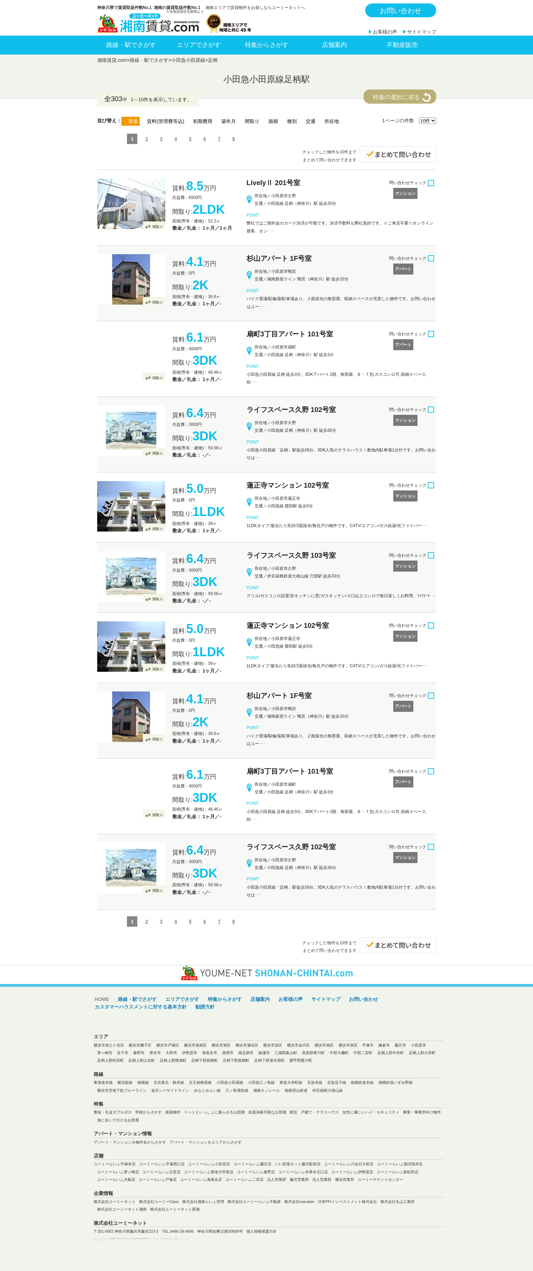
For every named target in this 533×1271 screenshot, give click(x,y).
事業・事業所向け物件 (422, 1112)
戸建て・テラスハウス (320, 1112)
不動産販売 (402, 44)
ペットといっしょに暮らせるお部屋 (214, 1112)
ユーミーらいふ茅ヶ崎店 (118, 1172)
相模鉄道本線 (362, 1082)
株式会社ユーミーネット (115, 1202)
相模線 (143, 1082)
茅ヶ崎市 (104, 1053)
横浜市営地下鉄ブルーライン (122, 1090)
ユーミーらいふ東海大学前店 (208, 1172)
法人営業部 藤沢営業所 (288, 1179)
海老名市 (209, 1053)
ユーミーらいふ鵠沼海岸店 (400, 1164)
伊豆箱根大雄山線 (327, 1090)
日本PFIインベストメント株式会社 (347, 1202)
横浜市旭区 (221, 1045)
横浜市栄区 (272, 1045)
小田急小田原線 (188, 60)
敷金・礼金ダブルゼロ (113, 1112)
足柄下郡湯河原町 (269, 1060)
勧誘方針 (205, 1007)
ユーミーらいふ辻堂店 (162, 1172)
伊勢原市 (189, 1053)
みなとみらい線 (207, 1090)
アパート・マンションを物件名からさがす (130, 1142)
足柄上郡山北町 (141, 1060)
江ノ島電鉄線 (237, 1090)
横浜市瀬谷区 (247, 1045)
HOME (102, 999)
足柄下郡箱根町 (204, 1060)
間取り (158, 227)
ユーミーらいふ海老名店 (201, 1179)
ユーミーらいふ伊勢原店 (352, 1172)
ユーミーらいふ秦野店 (256, 1172)
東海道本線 (103, 1082)
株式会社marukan (299, 1202)
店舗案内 (334, 44)
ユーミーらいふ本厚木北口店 (303, 1172)
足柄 (213, 60)
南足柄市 (246, 1053)
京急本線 (314, 1082)
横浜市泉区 (348, 1045)
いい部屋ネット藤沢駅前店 (298, 1164)
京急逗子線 (336, 1082)
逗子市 (122, 1053)
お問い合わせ (400, 11)
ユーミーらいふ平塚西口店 (162, 1164)
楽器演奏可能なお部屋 (267, 1112)
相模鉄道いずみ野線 (395, 1082)
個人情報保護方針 (261, 1231)
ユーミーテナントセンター (380, 1179)
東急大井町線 (290, 1082)
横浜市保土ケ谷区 (109, 1045)
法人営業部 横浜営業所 (333, 1179)
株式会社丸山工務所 (397, 1202)
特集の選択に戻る (396, 97)
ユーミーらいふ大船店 (116, 1179)
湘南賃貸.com (112, 60)
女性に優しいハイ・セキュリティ (370, 1112)
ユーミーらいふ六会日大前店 (349, 1164)
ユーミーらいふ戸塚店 (158, 1179)
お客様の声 (385, 32)
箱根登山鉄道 (296, 1090)
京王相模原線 (200, 1082)
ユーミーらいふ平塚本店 (115, 1164)
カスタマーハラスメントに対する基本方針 (141, 1007)
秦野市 (139, 1053)
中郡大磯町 (339, 1053)
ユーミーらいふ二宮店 (245, 1179)
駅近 (293, 1112)
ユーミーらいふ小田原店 (209, 1164)
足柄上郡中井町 (390, 1053)
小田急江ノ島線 (261, 1082)
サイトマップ (421, 32)
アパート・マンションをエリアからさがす (205, 1142)
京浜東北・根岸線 (169, 1082)
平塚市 (368, 1045)
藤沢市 (400, 1045)
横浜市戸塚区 (167, 1045)
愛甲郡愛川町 (301, 1060)
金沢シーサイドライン (170, 1090)
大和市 (171, 1053)
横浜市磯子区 (140, 1045)
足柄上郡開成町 (173, 1060)
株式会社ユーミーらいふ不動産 (254, 1202)
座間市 (227, 1053)
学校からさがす (148, 1112)
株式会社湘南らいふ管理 (203, 1202)
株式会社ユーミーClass (159, 1202)
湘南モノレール (266, 1090)
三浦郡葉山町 (285, 1053)
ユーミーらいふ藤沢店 (252, 1164)
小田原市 (418, 1045)
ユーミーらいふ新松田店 (398, 1172)
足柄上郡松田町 (110, 1060)
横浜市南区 (324, 1045)
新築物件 (173, 1112)
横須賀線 (124, 1082)
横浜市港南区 (195, 1045)
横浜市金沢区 (298, 1045)
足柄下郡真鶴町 (236, 1060)
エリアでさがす (199, 44)
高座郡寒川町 (313, 1053)
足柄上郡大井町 (422, 1053)
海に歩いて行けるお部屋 (118, 1120)
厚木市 (155, 1053)
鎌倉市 (384, 1045)
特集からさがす (266, 44)
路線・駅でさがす (131, 44)
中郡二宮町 (363, 1053)
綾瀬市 (264, 1053)
